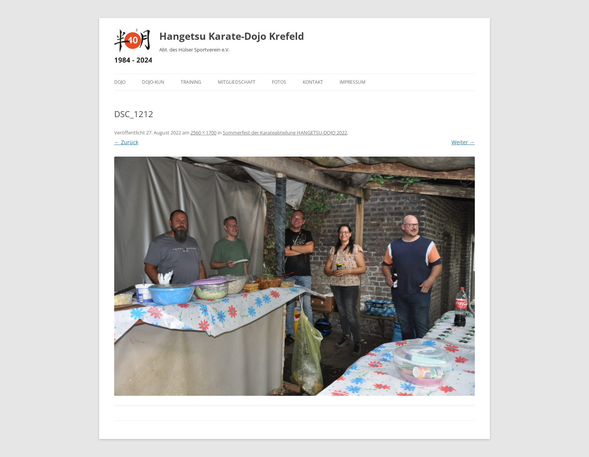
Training (191, 82)
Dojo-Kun (153, 82)
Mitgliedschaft (236, 82)
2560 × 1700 (203, 132)
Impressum (352, 82)
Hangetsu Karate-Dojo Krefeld (231, 36)
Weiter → (463, 142)
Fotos (279, 82)
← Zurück (126, 142)
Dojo (119, 82)
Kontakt (313, 82)
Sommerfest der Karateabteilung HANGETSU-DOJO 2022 (285, 132)
